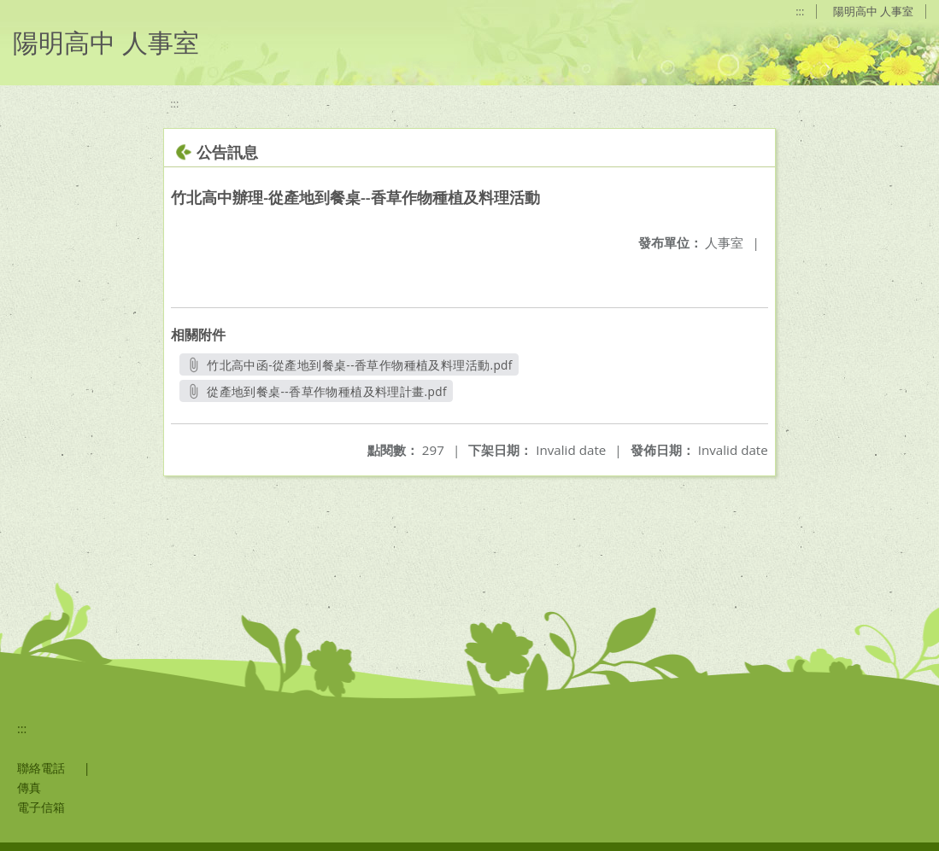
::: (799, 11)
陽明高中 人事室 (873, 11)
